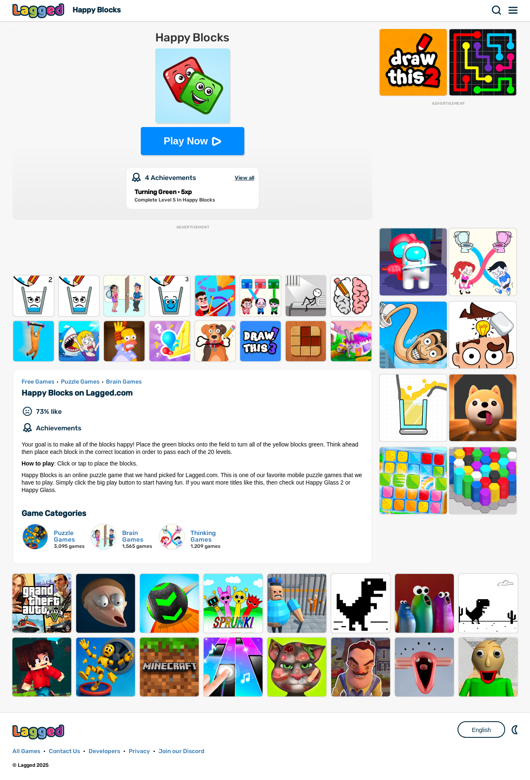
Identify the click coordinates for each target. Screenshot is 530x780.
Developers (104, 751)
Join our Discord (182, 751)
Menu (513, 10)
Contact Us (64, 751)
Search (497, 10)
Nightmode (515, 729)
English (481, 730)
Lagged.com (39, 731)
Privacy (139, 751)
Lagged (39, 10)
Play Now (186, 140)
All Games (26, 751)
